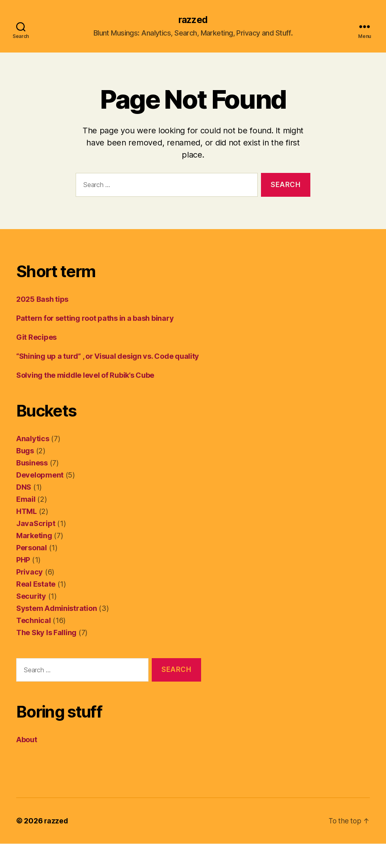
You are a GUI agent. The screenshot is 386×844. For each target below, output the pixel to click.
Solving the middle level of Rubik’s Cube (85, 375)
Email (26, 499)
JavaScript (35, 524)
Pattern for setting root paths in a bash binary (95, 318)
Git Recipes (36, 337)
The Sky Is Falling (46, 633)
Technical (33, 621)
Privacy (29, 572)
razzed (193, 20)
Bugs (25, 451)
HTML (26, 511)
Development (40, 475)
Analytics (32, 439)
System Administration (56, 608)
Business (32, 463)
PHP (23, 560)
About (26, 740)
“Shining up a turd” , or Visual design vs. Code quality (107, 356)
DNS (23, 487)
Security (31, 596)
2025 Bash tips (42, 299)
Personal (31, 548)
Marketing (34, 536)
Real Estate (35, 584)
